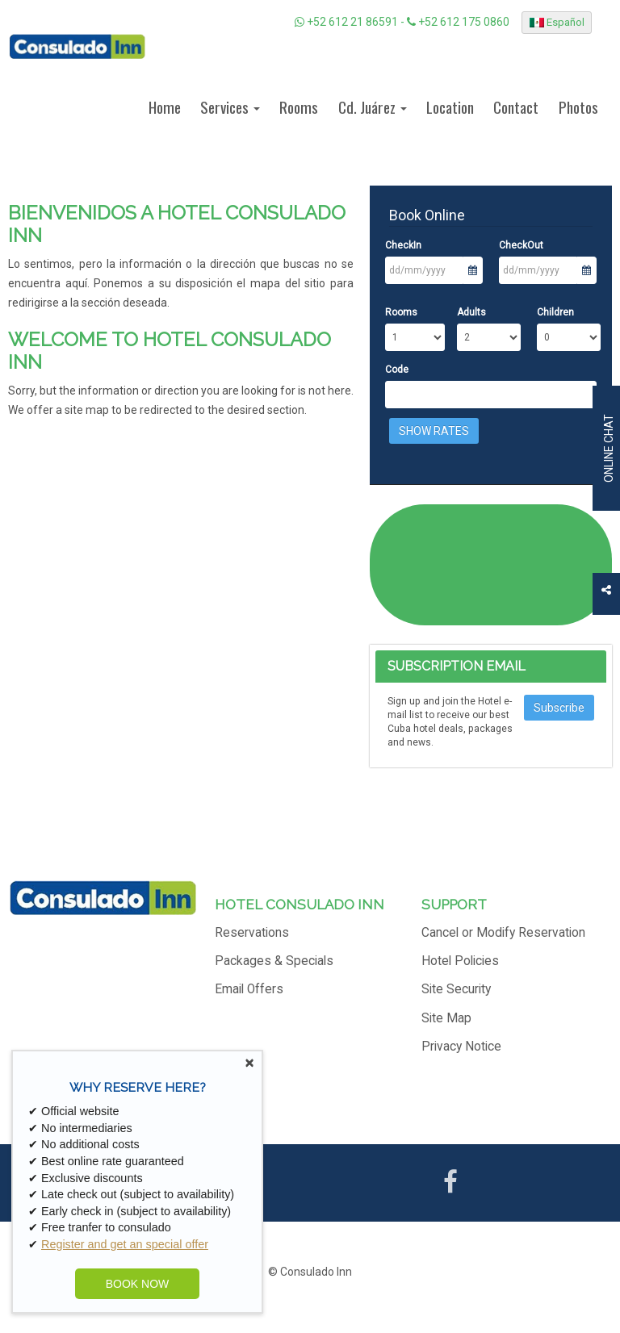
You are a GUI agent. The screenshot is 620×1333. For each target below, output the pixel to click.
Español (557, 22)
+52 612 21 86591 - (351, 21)
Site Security (456, 989)
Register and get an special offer (124, 1244)
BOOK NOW (138, 1283)
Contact (515, 107)
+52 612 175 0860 (458, 21)
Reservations (252, 933)
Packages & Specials (274, 961)
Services (230, 107)
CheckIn (403, 245)
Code (396, 369)
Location (450, 107)
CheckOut (521, 245)
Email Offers (249, 989)
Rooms (298, 107)
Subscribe (559, 707)
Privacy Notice (461, 1046)
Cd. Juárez (372, 107)
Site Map (446, 1018)
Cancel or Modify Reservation (503, 933)
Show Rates (434, 430)
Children (555, 312)
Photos (578, 107)
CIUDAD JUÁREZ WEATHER (491, 564)
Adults (471, 312)
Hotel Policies (460, 961)
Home (165, 107)
